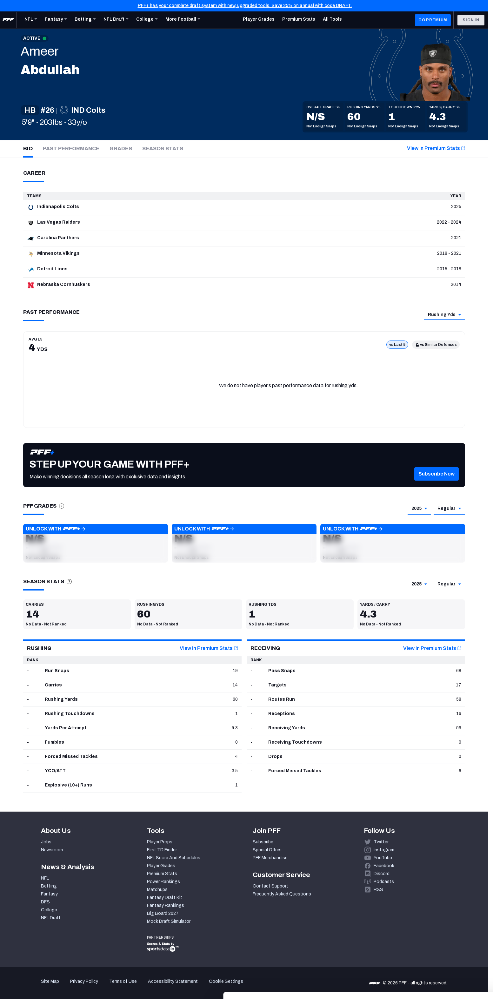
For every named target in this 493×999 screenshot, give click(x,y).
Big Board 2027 (163, 913)
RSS (378, 889)
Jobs (46, 842)
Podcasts (384, 881)
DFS (45, 902)
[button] (436, 483)
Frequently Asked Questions (282, 894)
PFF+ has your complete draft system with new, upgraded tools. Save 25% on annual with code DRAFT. (245, 5)
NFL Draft (51, 917)
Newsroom (52, 849)
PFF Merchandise (270, 857)
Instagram (384, 849)
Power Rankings (163, 881)
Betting (49, 886)
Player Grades (161, 865)
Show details (98, 986)
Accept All (440, 940)
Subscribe (263, 842)
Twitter (381, 842)
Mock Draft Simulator (168, 921)
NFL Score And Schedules (173, 857)
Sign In (471, 20)
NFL (45, 878)
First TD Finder (162, 849)
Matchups (157, 889)
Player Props (159, 842)
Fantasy (49, 894)
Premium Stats (162, 873)
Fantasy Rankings (165, 905)
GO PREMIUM (432, 20)
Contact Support (270, 886)
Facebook (384, 865)
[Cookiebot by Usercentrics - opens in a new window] (41, 986)
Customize (440, 959)
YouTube (383, 857)
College (49, 910)
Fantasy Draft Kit (164, 897)
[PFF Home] (8, 20)
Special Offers (267, 849)
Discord (382, 873)
